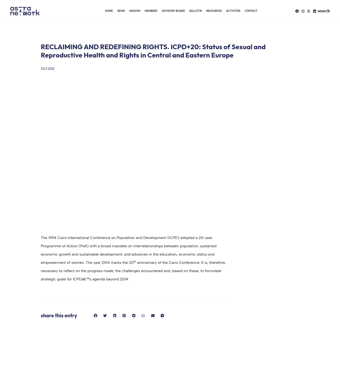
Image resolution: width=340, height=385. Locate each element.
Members (151, 11)
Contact (251, 11)
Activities (233, 11)
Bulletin (195, 11)
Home (109, 11)
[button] (326, 11)
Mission (134, 11)
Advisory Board (173, 11)
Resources (214, 11)
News (121, 11)
